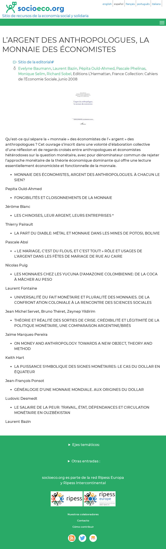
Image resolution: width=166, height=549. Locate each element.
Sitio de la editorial (34, 62)
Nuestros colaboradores (83, 514)
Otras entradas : (86, 461)
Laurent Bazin (65, 68)
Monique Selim (31, 74)
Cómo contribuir (83, 526)
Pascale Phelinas (131, 68)
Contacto (83, 520)
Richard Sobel (59, 74)
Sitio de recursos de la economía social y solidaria (45, 16)
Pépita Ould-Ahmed (97, 68)
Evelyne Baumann (34, 68)
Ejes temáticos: (86, 445)
